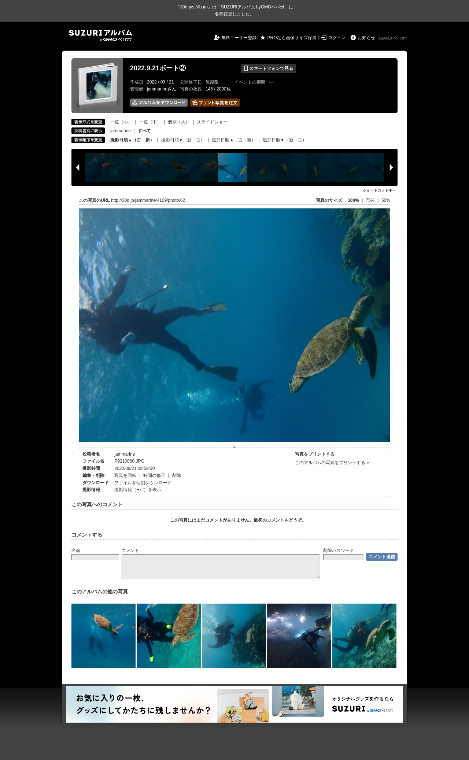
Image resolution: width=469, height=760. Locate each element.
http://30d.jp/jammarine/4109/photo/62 (148, 200)
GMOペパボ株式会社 (393, 38)
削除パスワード (338, 550)
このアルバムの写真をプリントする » (332, 462)
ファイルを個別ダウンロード (142, 482)
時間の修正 (154, 475)
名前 (75, 550)
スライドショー (212, 122)
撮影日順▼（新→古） (183, 139)
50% (385, 200)
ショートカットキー (379, 190)
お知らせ (366, 37)
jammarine (120, 130)
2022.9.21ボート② (158, 68)
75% (371, 200)
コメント (130, 550)
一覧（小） (121, 122)
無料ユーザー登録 (238, 37)
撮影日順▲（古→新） (132, 139)
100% (353, 200)
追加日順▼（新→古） (285, 139)
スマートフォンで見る (268, 68)
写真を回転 (125, 475)
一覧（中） (150, 122)
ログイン (337, 37)
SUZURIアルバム (100, 35)
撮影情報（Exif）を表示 (137, 489)
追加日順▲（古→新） (234, 139)
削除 (176, 475)
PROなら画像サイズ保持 (292, 37)
